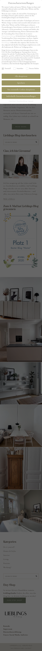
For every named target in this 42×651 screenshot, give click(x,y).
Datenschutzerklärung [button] (22, 100)
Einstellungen (6, 42)
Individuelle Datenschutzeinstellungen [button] (21, 95)
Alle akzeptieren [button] (21, 75)
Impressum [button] (30, 100)
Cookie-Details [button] (12, 100)
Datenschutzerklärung (8, 35)
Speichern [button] (21, 82)
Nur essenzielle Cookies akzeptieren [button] (21, 89)
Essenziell (6, 68)
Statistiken (18, 68)
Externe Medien (32, 68)
